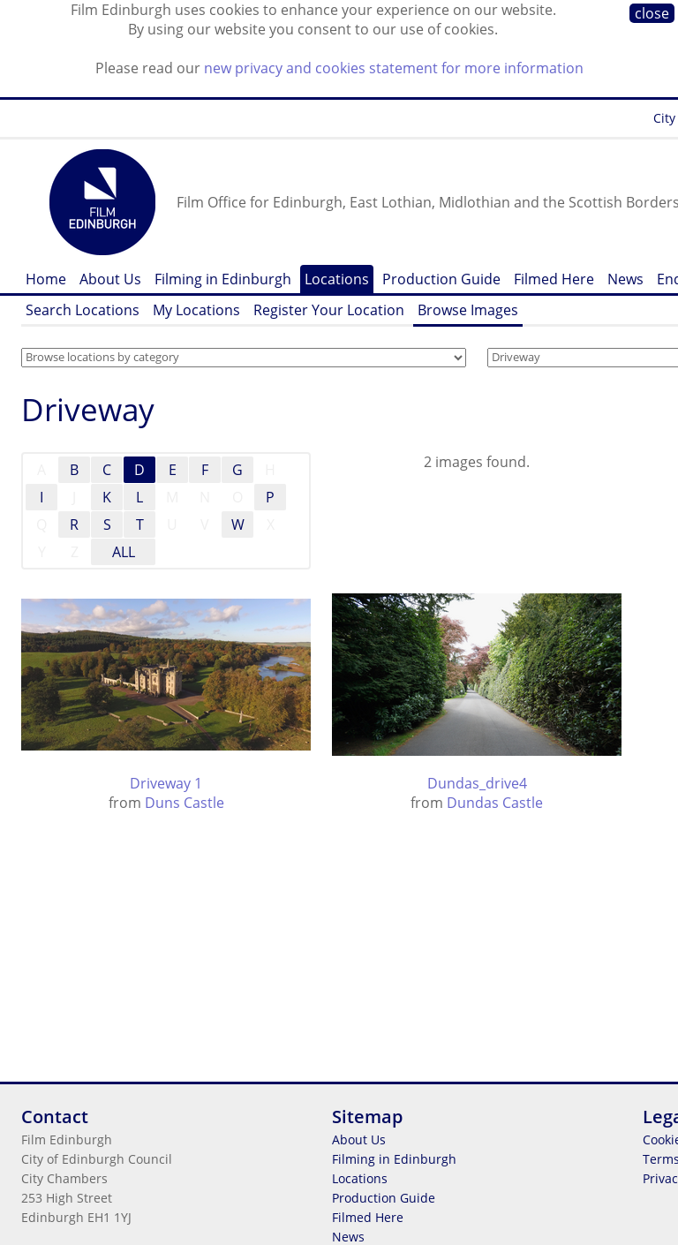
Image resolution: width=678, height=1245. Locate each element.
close (652, 13)
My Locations (196, 310)
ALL (123, 552)
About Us (110, 279)
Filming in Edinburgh (222, 279)
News (625, 279)
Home (46, 279)
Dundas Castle (495, 802)
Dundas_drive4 (477, 783)
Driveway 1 (166, 783)
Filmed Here (554, 279)
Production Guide (441, 279)
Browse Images (468, 310)
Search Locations (82, 310)
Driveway (87, 409)
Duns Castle (184, 802)
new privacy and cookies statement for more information (394, 68)
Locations (337, 279)
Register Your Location (328, 310)
